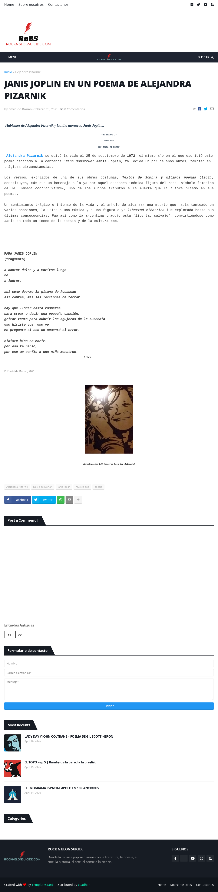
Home (9, 4)
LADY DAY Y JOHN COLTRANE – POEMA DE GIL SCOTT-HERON (68, 736)
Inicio (8, 72)
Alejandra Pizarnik (27, 72)
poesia (98, 487)
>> (20, 634)
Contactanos (58, 4)
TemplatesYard (42, 885)
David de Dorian (42, 487)
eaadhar (84, 885)
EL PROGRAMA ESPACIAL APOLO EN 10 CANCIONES (61, 788)
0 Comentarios (74, 109)
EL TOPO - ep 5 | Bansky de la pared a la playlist (60, 762)
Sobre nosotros (31, 4)
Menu (12, 57)
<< (9, 634)
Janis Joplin (64, 487)
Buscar (203, 57)
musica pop (82, 487)
